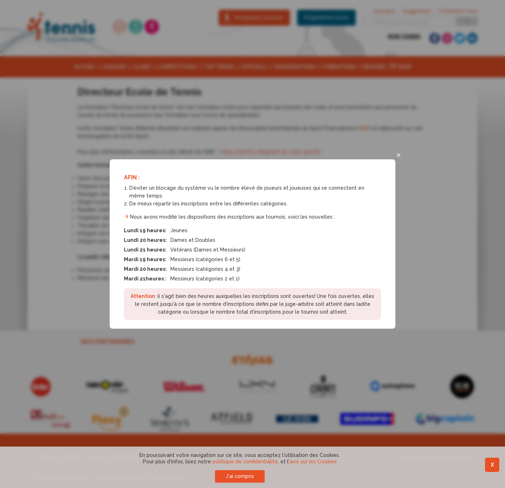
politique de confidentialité (245, 461)
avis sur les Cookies (313, 461)
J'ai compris (240, 476)
